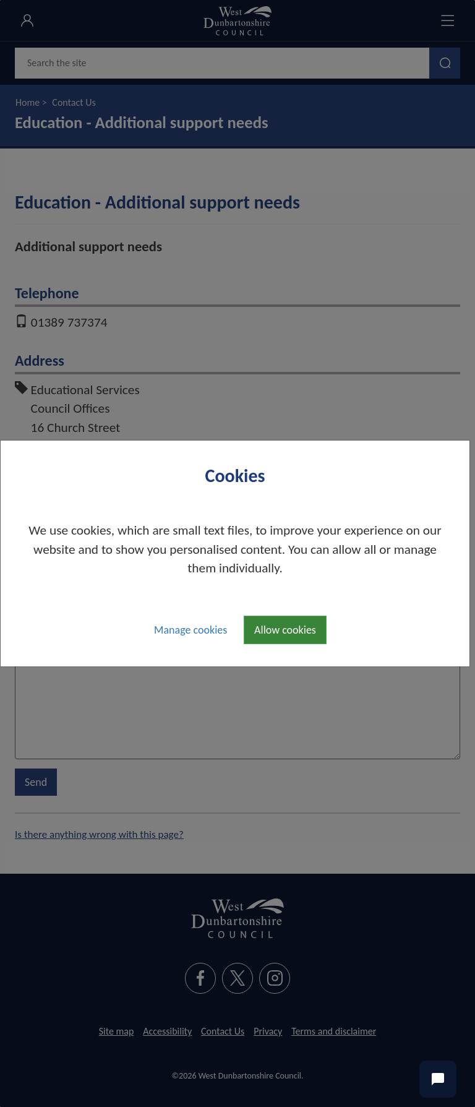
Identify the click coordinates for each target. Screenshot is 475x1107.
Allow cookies (285, 630)
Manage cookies (190, 630)
